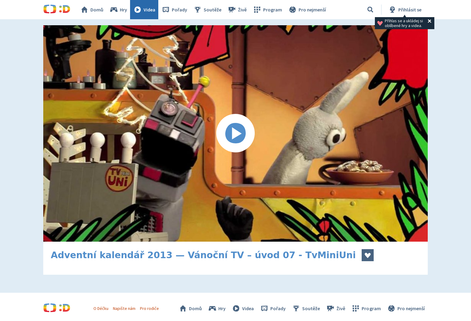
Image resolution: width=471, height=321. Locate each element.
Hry (118, 9)
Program (267, 9)
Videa (144, 9)
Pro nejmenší (307, 9)
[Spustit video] (235, 133)
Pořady (174, 9)
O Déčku (100, 308)
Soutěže (207, 9)
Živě (237, 9)
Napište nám (124, 308)
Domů (91, 9)
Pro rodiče (149, 308)
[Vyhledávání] (370, 9)
